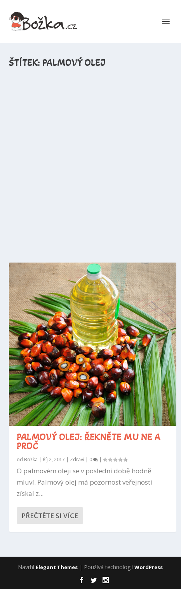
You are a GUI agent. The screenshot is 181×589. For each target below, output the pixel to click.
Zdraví (77, 459)
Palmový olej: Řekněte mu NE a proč (89, 442)
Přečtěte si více (49, 515)
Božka (31, 459)
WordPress (148, 567)
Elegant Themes (57, 567)
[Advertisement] (90, 169)
